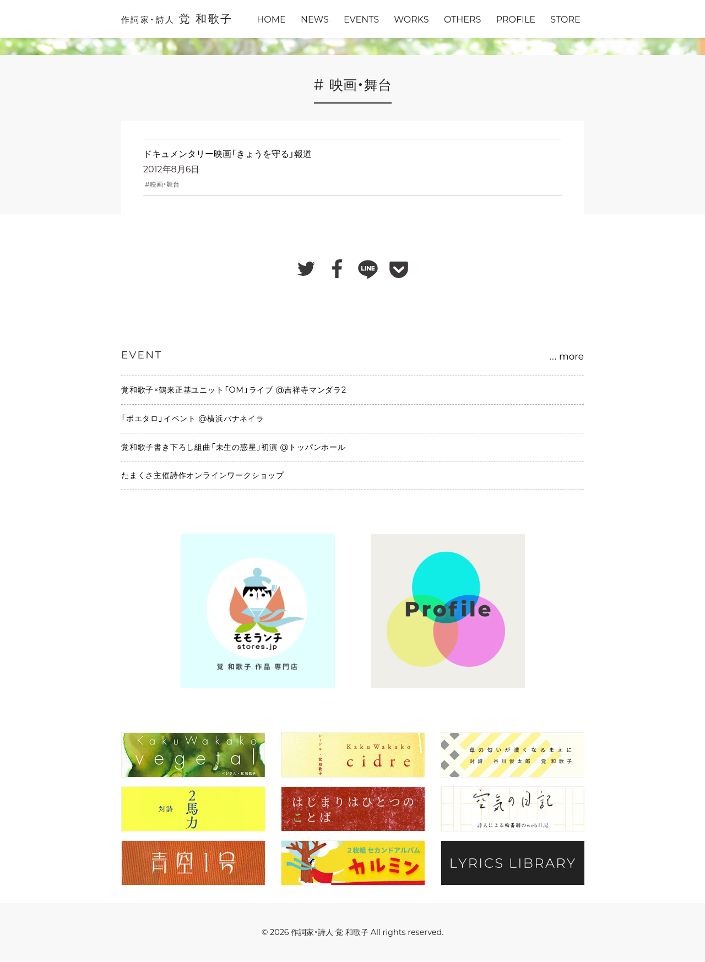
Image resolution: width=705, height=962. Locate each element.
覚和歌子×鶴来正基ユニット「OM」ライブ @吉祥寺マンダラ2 (233, 390)
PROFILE (515, 19)
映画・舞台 (165, 184)
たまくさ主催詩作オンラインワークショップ (202, 475)
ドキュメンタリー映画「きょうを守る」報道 (227, 154)
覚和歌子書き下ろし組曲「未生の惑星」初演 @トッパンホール (233, 447)
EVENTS (361, 19)
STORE (565, 19)
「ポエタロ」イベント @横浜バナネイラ (192, 418)
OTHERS (462, 19)
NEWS (315, 19)
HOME (271, 19)
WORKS (411, 19)
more (566, 356)
